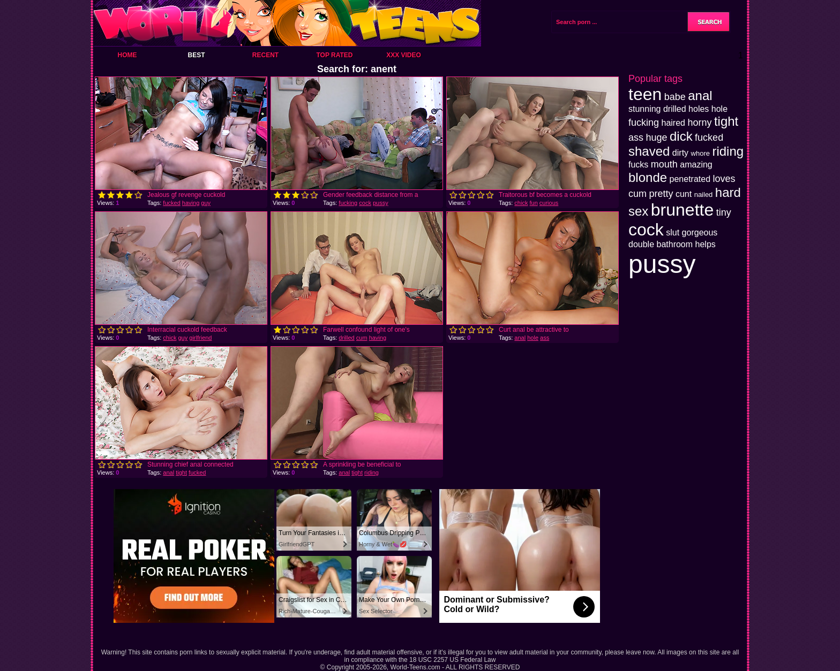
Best (196, 55)
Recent (265, 55)
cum (362, 337)
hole (532, 337)
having (190, 203)
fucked (171, 203)
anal (520, 337)
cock (365, 203)
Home (127, 55)
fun (533, 203)
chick (521, 203)
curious (548, 203)
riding (371, 472)
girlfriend (200, 337)
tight (181, 472)
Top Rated (334, 55)
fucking (348, 203)
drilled (346, 337)
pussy (380, 203)
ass (544, 337)
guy (206, 203)
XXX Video (403, 55)
